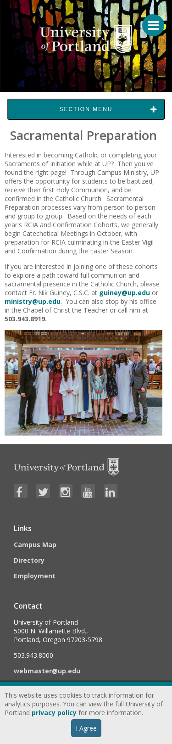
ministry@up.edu (33, 301)
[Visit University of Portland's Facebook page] (21, 491)
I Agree (86, 728)
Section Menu (85, 109)
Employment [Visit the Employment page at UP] (34, 575)
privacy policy (54, 712)
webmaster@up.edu (47, 670)
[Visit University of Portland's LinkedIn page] (110, 491)
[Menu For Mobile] (149, 20)
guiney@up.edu (124, 292)
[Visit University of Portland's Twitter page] (43, 491)
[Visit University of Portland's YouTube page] (88, 491)
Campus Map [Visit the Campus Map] (35, 544)
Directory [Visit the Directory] (29, 560)
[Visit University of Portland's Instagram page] (65, 491)
